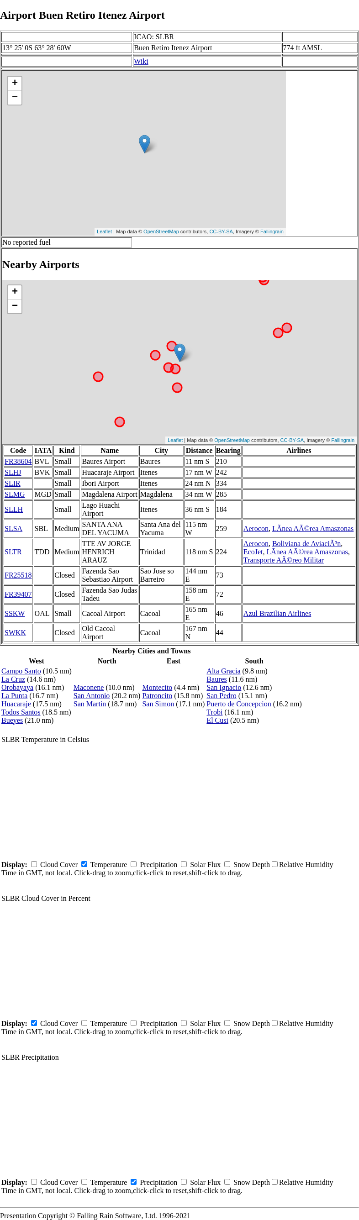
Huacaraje (16, 704)
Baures (216, 679)
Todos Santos (21, 712)
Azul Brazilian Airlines (277, 613)
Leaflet (104, 231)
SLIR (13, 483)
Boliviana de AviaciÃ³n (306, 543)
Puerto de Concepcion (238, 704)
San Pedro (221, 695)
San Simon (158, 704)
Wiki (141, 61)
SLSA (13, 528)
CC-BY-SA (221, 231)
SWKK (15, 632)
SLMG (15, 494)
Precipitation (158, 864)
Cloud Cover (59, 864)
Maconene (89, 687)
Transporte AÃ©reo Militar (283, 560)
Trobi (214, 712)
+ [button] (15, 83)
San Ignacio (223, 687)
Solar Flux (205, 864)
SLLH (14, 509)
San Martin (90, 704)
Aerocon (256, 528)
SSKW (15, 613)
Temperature (108, 864)
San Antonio (92, 695)
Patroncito (157, 695)
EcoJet (253, 552)
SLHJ (13, 472)
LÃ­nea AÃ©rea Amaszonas (313, 528)
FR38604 (18, 461)
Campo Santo (21, 671)
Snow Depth (251, 864)
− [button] (15, 98)
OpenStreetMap (161, 231)
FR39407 (18, 594)
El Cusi (217, 720)
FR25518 (18, 575)
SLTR (13, 552)
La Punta (14, 695)
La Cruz (13, 679)
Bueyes (12, 720)
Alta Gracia (223, 671)
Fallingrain (272, 231)
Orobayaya (17, 687)
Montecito (157, 687)
